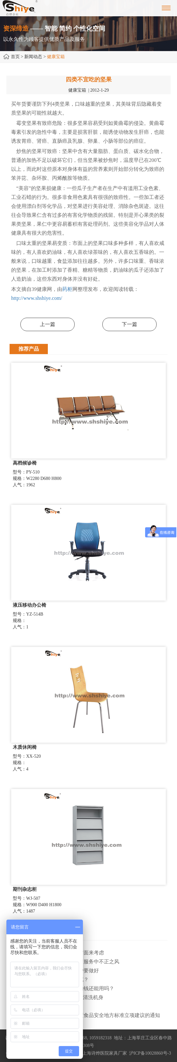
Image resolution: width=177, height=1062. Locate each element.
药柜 (67, 289)
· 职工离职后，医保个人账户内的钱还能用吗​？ (62, 988)
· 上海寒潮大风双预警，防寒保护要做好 (54, 970)
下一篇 (129, 324)
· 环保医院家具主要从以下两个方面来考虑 (57, 952)
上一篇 (47, 324)
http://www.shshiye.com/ (36, 298)
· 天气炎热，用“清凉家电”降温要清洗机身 (56, 997)
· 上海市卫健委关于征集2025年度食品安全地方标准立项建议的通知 (85, 1015)
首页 (15, 56)
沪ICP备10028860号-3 (150, 1053)
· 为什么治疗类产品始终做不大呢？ (49, 979)
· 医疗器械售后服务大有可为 (41, 1006)
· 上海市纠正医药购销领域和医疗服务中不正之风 (64, 961)
